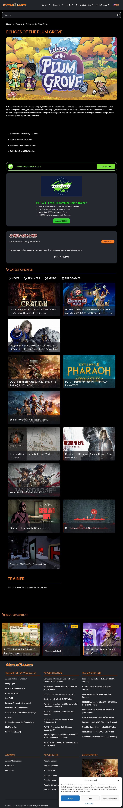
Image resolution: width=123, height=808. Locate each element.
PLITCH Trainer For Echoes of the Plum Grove (27, 587)
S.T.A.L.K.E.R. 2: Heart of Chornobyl (20, 712)
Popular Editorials (51, 785)
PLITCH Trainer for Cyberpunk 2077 (59, 694)
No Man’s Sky (11, 727)
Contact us (9, 765)
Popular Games (50, 761)
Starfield (9, 698)
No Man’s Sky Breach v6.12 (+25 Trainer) (99, 736)
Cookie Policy (89, 804)
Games (19, 24)
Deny (90, 798)
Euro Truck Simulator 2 (15, 688)
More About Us (61, 256)
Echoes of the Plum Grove (37, 24)
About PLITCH (61, 221)
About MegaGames (13, 761)
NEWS (13, 278)
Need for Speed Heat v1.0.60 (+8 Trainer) (99, 727)
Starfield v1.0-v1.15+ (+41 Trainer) (58, 699)
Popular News (50, 780)
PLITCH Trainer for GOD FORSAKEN (98, 732)
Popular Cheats (50, 775)
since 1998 (107, 241)
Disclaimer (9, 770)
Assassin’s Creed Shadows (16, 679)
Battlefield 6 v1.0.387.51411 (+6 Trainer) (99, 722)
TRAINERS (33, 278)
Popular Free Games (52, 789)
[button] (118, 780)
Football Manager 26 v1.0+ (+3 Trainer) (98, 717)
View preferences (110, 798)
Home (8, 24)
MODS (51, 278)
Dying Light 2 (10, 683)
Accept (70, 798)
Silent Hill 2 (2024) (13, 732)
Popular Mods (50, 770)
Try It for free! (106, 166)
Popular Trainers (51, 765)
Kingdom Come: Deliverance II (18, 703)
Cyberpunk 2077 (12, 693)
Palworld (9, 717)
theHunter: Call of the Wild (16, 707)
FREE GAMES (72, 278)
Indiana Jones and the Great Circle (20, 722)
